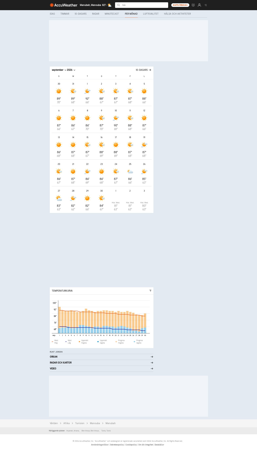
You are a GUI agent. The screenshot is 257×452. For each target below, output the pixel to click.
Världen (54, 423)
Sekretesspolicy (117, 444)
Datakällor (159, 444)
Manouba (95, 423)
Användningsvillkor (100, 444)
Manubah (111, 423)
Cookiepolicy (131, 444)
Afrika (66, 423)
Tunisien (79, 423)
